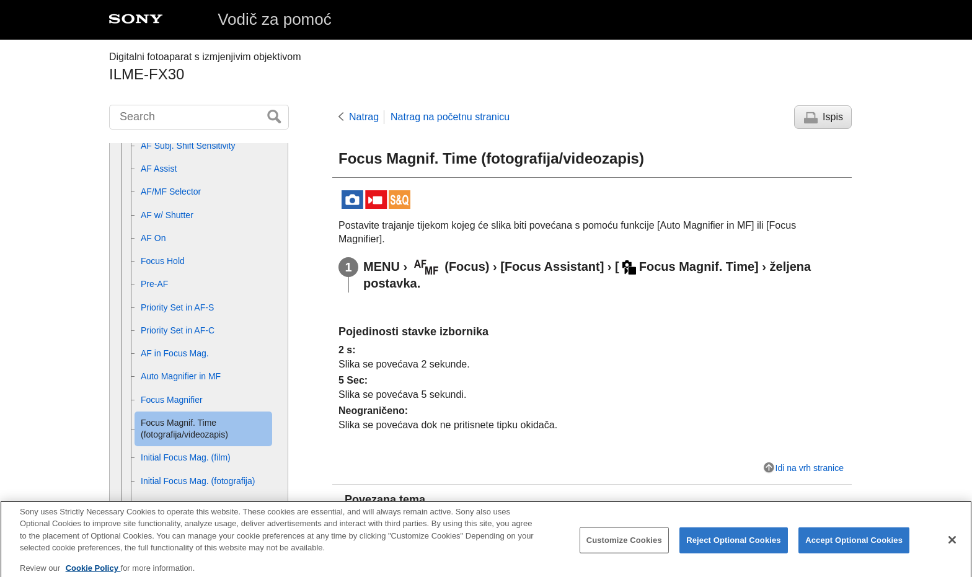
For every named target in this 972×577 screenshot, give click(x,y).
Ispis (833, 117)
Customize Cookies (624, 548)
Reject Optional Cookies (733, 548)
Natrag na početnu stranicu (450, 117)
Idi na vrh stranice (809, 468)
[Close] (952, 548)
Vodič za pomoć (275, 19)
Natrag (364, 117)
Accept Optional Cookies (854, 548)
